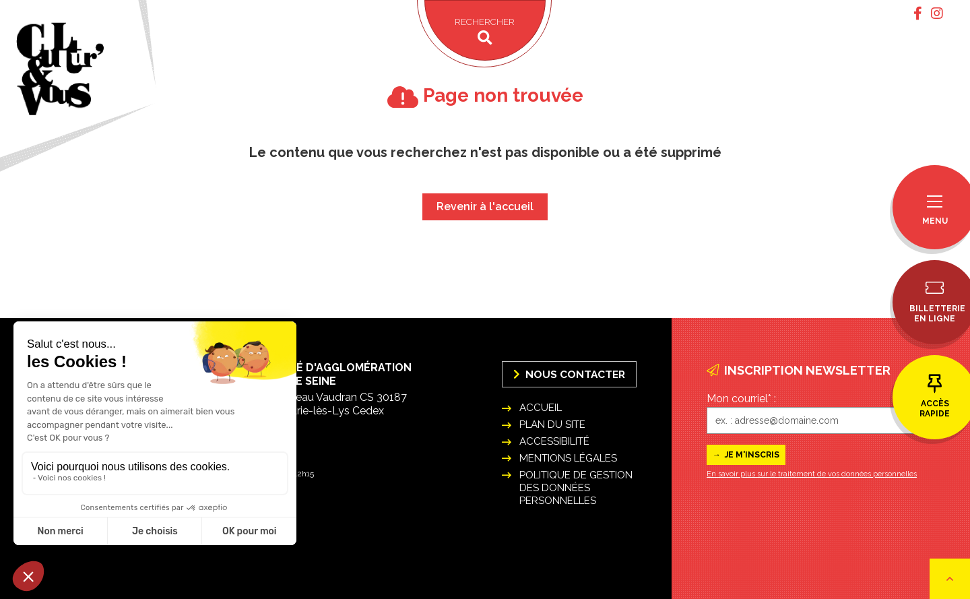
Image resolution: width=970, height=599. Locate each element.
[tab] (917, 13)
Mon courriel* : (741, 398)
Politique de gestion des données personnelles (576, 488)
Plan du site (552, 424)
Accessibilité (554, 441)
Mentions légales (568, 458)
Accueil (540, 408)
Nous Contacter (569, 374)
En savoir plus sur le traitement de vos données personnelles (812, 474)
